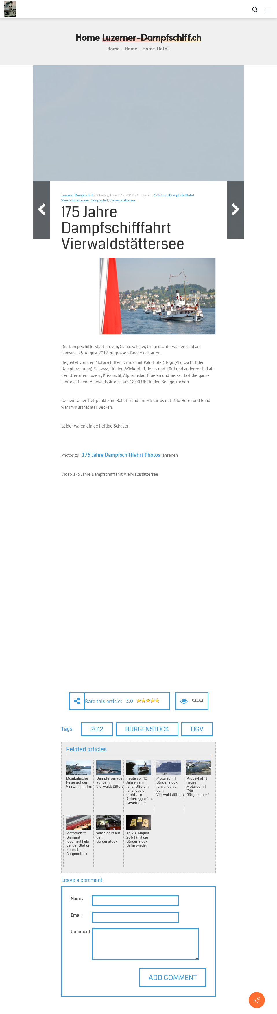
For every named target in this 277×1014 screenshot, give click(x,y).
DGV (197, 729)
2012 (97, 729)
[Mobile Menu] (268, 9)
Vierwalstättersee (122, 200)
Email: (77, 915)
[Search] (255, 9)
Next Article (235, 210)
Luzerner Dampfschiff (77, 195)
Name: (77, 898)
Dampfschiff (99, 200)
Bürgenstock (147, 729)
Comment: (81, 931)
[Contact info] (257, 1000)
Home (113, 48)
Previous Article (41, 210)
